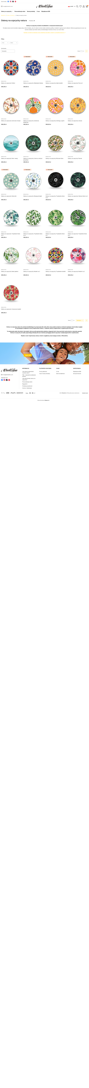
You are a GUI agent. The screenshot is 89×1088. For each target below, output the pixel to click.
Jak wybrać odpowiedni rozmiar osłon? (28, 372)
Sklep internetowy (42, 400)
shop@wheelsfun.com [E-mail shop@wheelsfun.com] (8, 6)
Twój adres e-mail (27, 352)
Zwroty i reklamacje (27, 388)
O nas (57, 371)
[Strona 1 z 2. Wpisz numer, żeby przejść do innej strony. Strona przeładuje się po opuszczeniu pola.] (81, 51)
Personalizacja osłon (27, 382)
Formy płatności (43, 371)
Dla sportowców (77, 373)
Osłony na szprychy (11, 15)
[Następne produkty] (80, 320)
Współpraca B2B (77, 371)
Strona (78, 51)
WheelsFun (3, 15)
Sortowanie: (3, 48)
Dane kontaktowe (60, 373)
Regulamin (31, 358)
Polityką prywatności (31, 359)
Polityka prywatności (27, 386)
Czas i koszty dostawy (44, 373)
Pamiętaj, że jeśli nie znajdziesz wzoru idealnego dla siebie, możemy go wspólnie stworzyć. (44, 32)
